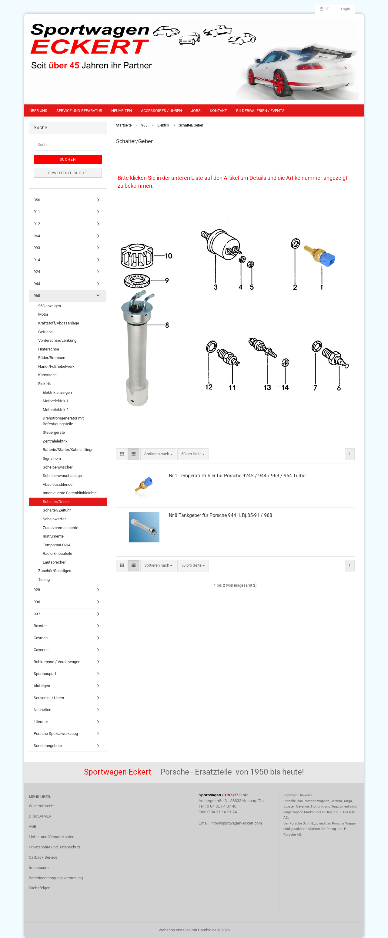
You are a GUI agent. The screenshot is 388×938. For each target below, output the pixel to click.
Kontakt (218, 110)
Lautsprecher (54, 562)
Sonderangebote (48, 745)
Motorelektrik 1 (56, 401)
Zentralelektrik (55, 441)
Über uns (38, 110)
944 (37, 283)
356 (37, 200)
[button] (324, 9)
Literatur (41, 721)
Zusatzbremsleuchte (60, 527)
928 (37, 589)
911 (37, 211)
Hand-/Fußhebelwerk (56, 366)
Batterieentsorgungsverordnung (56, 878)
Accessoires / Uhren (161, 110)
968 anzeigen (49, 306)
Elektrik (44, 383)
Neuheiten (121, 110)
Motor (43, 314)
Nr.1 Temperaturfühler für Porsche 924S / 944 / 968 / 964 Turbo (237, 476)
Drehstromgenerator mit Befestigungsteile (63, 421)
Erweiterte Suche (67, 173)
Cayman (41, 638)
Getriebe (45, 332)
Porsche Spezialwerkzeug (56, 733)
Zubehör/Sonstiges (54, 570)
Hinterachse (48, 349)
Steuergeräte (54, 432)
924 (37, 271)
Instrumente (53, 536)
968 (37, 295)
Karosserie (47, 375)
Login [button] (344, 9)
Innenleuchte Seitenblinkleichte (70, 493)
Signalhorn (52, 458)
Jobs (196, 110)
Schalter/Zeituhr (57, 510)
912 (37, 224)
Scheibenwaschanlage (62, 475)
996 (37, 602)
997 (37, 614)
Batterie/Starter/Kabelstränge (68, 449)
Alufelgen (42, 685)
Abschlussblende (57, 484)
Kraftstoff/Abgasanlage (58, 323)
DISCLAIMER (40, 816)
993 (37, 247)
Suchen (68, 159)
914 (37, 260)
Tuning (44, 579)
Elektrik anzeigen (57, 392)
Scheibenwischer (57, 467)
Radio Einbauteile (57, 553)
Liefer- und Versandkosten (51, 836)
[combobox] (158, 454)
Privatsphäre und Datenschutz (54, 847)
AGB (32, 826)
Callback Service (43, 857)
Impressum (38, 867)
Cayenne (41, 649)
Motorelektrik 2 (56, 409)
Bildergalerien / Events (260, 110)
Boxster (40, 626)
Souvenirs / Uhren (49, 698)
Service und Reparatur (79, 110)
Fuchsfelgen (39, 888)
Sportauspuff (45, 673)
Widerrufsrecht (42, 806)
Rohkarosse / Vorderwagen (57, 662)
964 (37, 236)
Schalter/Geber (56, 501)
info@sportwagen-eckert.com (236, 823)
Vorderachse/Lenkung (57, 340)
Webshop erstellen (175, 930)
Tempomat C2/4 (56, 545)
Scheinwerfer (54, 519)
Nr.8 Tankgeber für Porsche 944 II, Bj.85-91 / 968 (220, 515)
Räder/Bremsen (51, 357)
